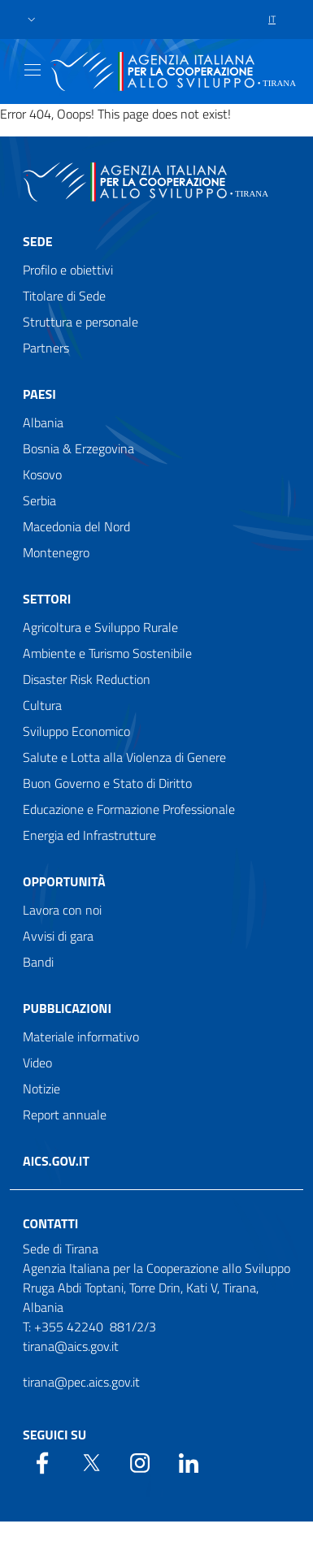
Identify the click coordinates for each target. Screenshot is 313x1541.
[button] (31, 20)
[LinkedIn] (188, 1461)
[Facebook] (42, 1461)
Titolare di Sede (64, 295)
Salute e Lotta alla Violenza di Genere (124, 757)
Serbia (39, 500)
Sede (38, 241)
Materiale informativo (81, 1036)
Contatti (50, 1223)
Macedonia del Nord (76, 526)
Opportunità (64, 881)
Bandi (38, 962)
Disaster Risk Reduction (86, 679)
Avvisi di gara (58, 936)
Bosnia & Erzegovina (78, 448)
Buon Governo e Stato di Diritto (107, 783)
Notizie (41, 1088)
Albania (43, 422)
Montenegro (56, 552)
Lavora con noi (62, 910)
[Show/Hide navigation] (32, 70)
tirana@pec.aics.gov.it (81, 1382)
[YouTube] (139, 1461)
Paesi (39, 394)
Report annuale (65, 1114)
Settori (47, 598)
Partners (46, 347)
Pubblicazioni (67, 1008)
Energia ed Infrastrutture (89, 835)
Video (37, 1062)
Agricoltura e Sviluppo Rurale (100, 627)
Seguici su (54, 1434)
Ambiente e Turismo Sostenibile (107, 653)
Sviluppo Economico (76, 731)
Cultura (42, 705)
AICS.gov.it (56, 1161)
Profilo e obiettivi (68, 269)
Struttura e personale (80, 321)
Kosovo (42, 474)
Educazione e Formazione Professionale (129, 809)
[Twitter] (91, 1461)
